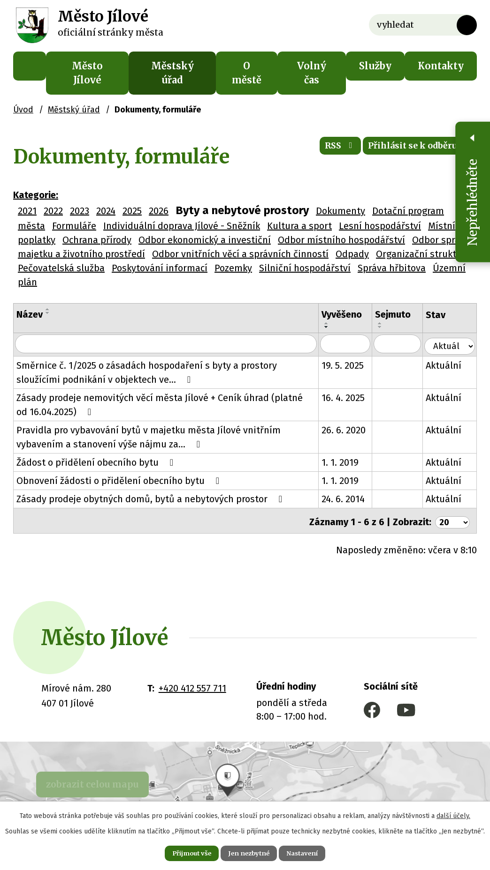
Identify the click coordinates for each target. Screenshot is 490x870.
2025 (132, 210)
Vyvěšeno (348, 314)
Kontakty (441, 66)
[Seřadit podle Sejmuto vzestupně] (387, 323)
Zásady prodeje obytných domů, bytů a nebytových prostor (151, 498)
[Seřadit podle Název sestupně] (48, 313)
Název (29, 314)
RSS (320, 150)
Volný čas (311, 73)
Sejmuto (399, 314)
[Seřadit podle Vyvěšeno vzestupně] (333, 323)
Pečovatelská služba (61, 268)
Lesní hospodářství (380, 225)
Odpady (352, 254)
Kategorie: (35, 195)
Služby (375, 66)
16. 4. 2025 (349, 397)
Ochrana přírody (96, 239)
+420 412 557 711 (192, 685)
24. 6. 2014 (349, 498)
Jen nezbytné (249, 852)
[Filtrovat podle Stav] (452, 343)
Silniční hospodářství (305, 268)
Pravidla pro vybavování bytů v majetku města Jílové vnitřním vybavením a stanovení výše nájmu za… (148, 436)
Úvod (29, 66)
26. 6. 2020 (350, 429)
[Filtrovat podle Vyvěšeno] (352, 344)
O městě (246, 73)
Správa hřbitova (392, 268)
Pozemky (233, 268)
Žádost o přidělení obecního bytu (96, 462)
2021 (27, 210)
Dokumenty (340, 210)
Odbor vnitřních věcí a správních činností (240, 254)
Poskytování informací (159, 268)
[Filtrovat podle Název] (169, 344)
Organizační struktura (423, 254)
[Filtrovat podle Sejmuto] (403, 344)
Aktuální (448, 365)
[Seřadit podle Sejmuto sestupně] (387, 327)
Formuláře (74, 225)
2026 (158, 210)
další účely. (453, 814)
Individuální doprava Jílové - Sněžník (181, 225)
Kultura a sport (299, 225)
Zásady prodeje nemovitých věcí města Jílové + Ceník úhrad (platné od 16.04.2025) (166, 404)
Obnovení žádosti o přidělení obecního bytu (119, 480)
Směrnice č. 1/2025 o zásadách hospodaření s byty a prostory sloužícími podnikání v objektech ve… (146, 372)
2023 (79, 210)
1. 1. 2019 (346, 462)
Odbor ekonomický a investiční (204, 239)
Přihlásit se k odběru (412, 150)
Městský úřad (172, 73)
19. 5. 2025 (349, 365)
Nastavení (310, 852)
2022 (53, 210)
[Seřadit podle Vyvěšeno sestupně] (333, 327)
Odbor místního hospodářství (341, 239)
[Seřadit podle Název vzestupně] (48, 309)
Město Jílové (87, 73)
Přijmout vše (183, 852)
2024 (105, 210)
